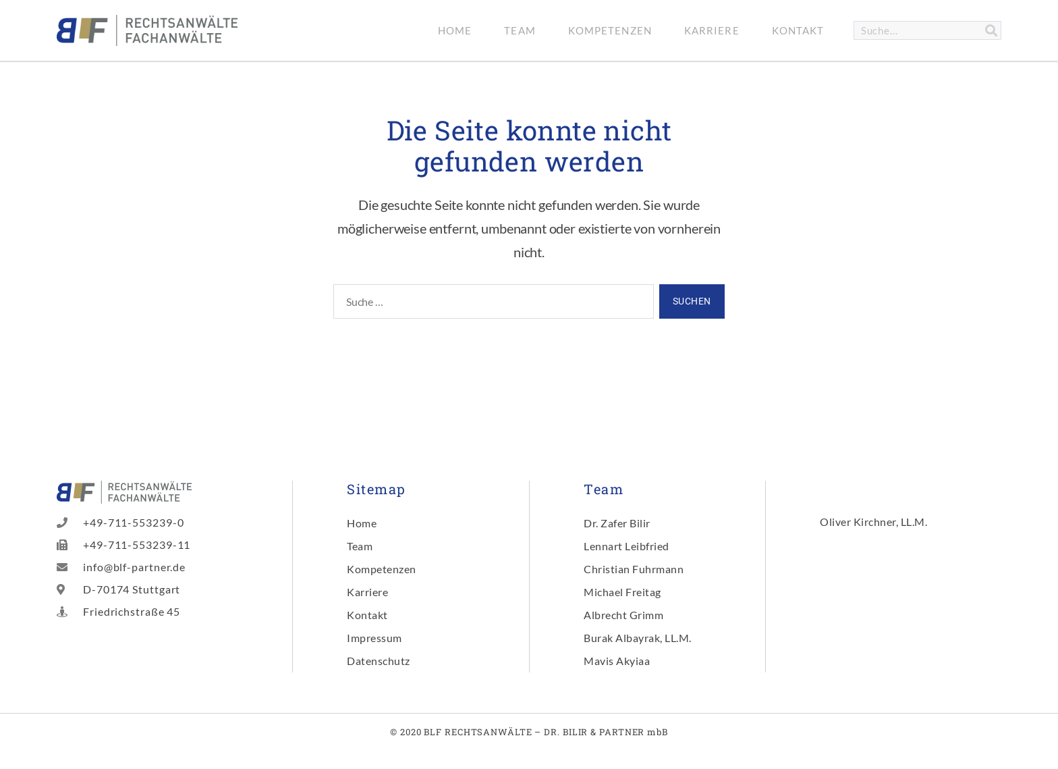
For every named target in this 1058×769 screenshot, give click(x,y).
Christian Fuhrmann (634, 568)
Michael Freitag (622, 591)
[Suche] (991, 30)
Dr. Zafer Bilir (617, 522)
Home (455, 30)
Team (519, 30)
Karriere (712, 30)
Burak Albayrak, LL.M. (638, 637)
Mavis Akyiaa (617, 660)
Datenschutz (378, 660)
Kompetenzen (610, 30)
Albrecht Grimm (623, 614)
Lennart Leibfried (626, 545)
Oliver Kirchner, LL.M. (873, 521)
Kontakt (798, 30)
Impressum (374, 637)
